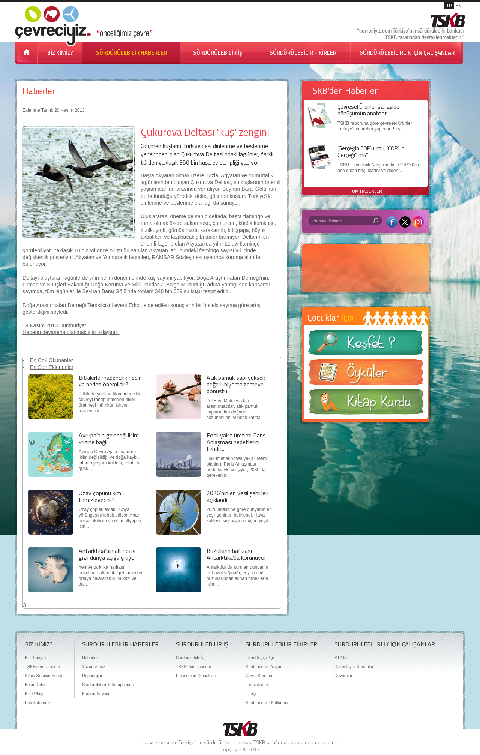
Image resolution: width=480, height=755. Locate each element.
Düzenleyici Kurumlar (354, 666)
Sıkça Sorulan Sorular (45, 675)
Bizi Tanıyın (35, 657)
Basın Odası (36, 684)
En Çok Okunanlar (51, 360)
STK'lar (341, 657)
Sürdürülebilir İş (190, 657)
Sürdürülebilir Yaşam (265, 666)
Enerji (251, 693)
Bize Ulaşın (35, 693)
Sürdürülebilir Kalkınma (267, 702)
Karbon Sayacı (95, 693)
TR (449, 5)
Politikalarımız (37, 702)
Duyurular (343, 675)
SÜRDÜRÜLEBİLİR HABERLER (131, 52)
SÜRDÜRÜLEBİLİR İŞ (217, 52)
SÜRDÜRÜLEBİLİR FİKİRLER (303, 52)
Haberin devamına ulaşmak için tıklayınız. (70, 332)
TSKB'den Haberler (42, 666)
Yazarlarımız (93, 666)
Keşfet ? (366, 345)
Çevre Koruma (259, 675)
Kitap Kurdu (366, 404)
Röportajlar (92, 675)
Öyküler (366, 374)
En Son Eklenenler (52, 367)
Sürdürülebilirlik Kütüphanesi (108, 684)
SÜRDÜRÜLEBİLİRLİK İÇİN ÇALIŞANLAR (407, 52)
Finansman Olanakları (196, 675)
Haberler (39, 90)
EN (458, 5)
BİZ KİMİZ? (60, 52)
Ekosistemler (257, 684)
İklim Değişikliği (260, 657)
